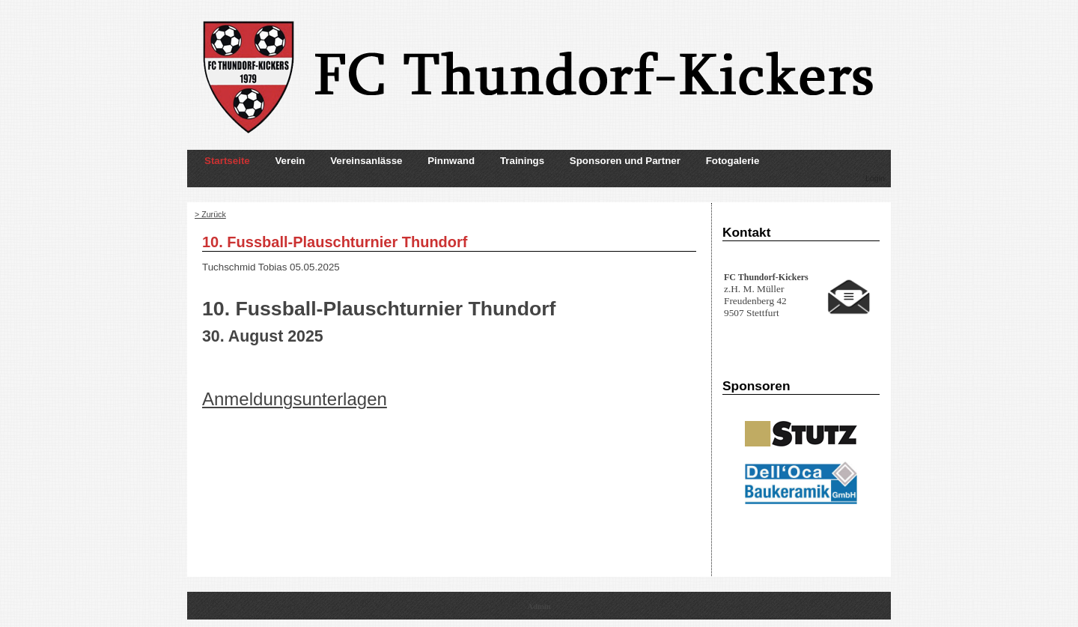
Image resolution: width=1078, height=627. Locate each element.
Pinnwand (451, 160)
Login (875, 178)
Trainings (522, 160)
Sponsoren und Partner (625, 160)
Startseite (227, 160)
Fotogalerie (733, 160)
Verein (290, 160)
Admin (538, 606)
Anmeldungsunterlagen (294, 399)
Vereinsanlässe (366, 160)
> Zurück (210, 214)
